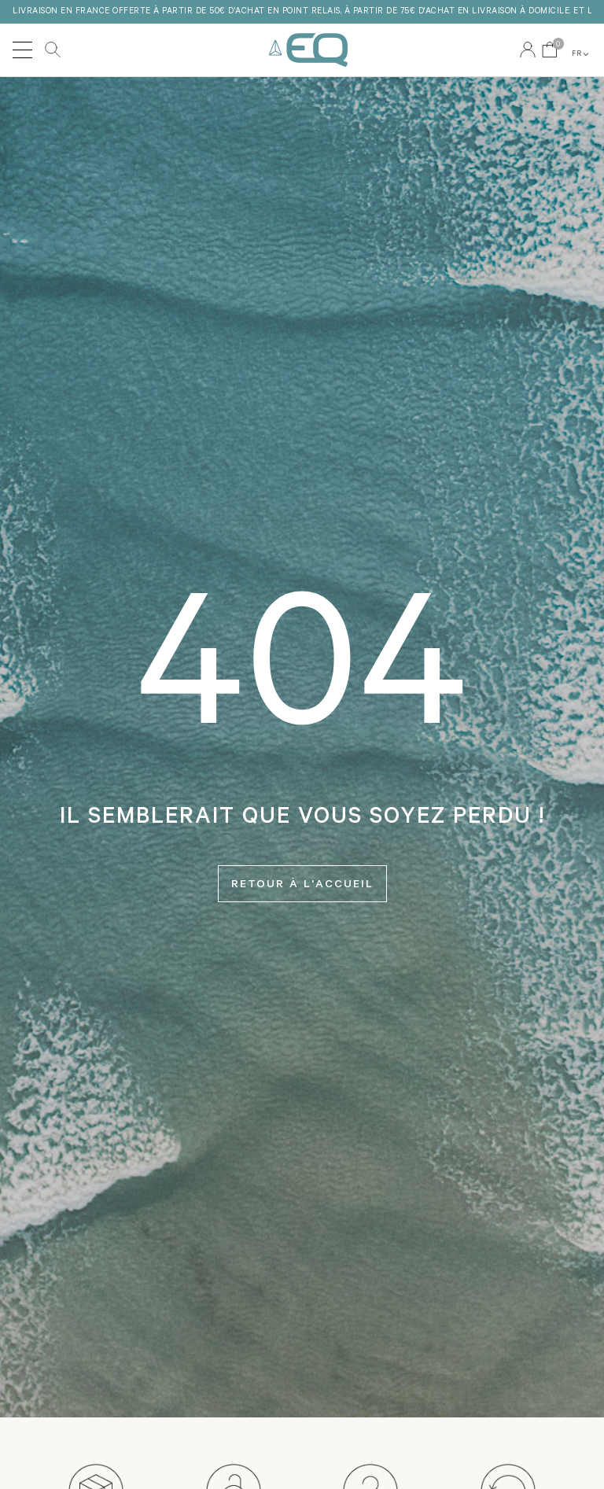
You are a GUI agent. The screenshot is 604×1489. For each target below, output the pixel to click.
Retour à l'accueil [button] (302, 885)
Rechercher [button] (53, 49)
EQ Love (308, 50)
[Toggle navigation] (22, 49)
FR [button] (581, 54)
